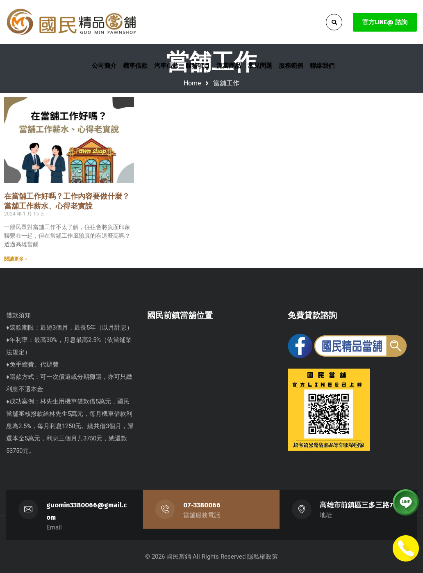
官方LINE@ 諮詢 (384, 22)
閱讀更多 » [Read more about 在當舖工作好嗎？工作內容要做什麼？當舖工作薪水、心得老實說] (15, 259)
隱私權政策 (262, 556)
